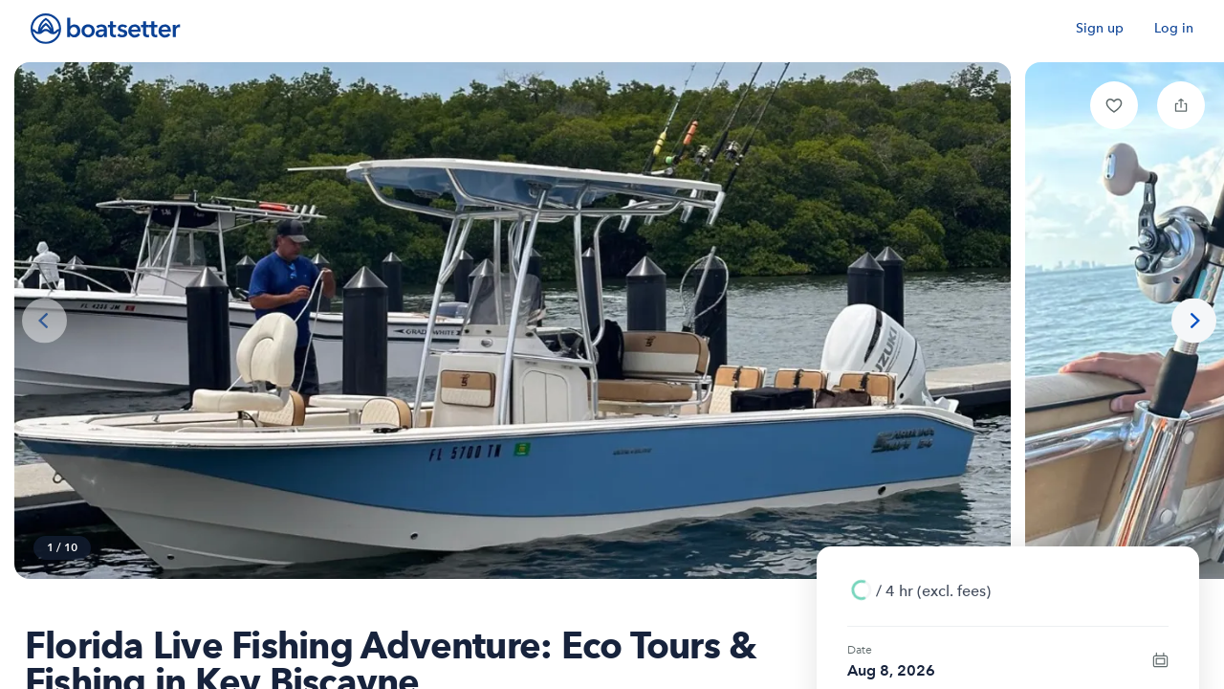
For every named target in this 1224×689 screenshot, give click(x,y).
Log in (1173, 28)
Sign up (1100, 28)
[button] (1114, 105)
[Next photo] (1193, 321)
